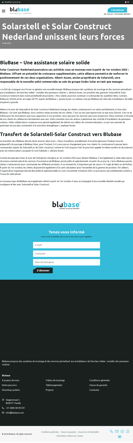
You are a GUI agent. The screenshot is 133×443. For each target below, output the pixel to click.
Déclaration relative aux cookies (70, 438)
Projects (50, 392)
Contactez (94, 392)
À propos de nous (10, 382)
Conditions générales (99, 382)
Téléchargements (54, 387)
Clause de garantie (98, 387)
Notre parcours (9, 387)
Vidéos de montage (55, 382)
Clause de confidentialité (88, 434)
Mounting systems (11, 392)
